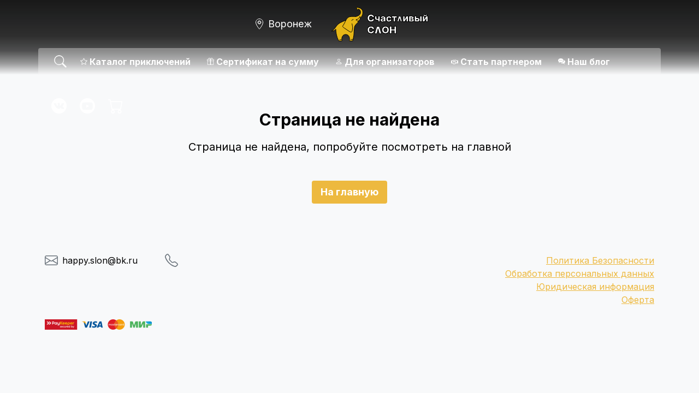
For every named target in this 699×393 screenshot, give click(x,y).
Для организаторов (385, 61)
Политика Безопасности (600, 260)
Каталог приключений (135, 61)
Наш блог (584, 61)
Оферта (637, 299)
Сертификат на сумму (263, 61)
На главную (349, 192)
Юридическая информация (595, 286)
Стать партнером (496, 61)
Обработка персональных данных (579, 273)
